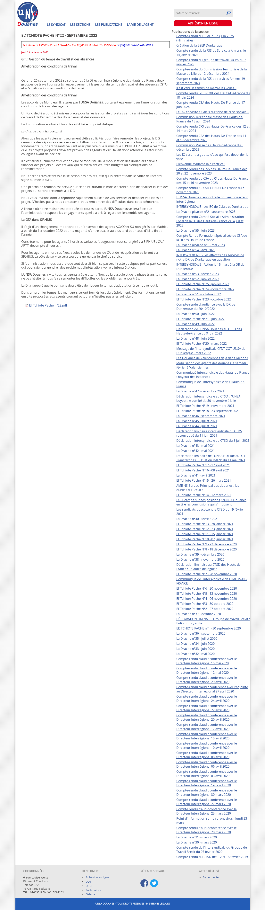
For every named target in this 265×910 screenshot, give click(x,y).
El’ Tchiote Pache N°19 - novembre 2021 (205, 406)
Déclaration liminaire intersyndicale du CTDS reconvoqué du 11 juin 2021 (209, 433)
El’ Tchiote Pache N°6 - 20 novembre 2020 (206, 588)
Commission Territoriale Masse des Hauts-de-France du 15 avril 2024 (209, 119)
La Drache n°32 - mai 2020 (195, 654)
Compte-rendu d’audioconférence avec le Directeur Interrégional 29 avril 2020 (206, 679)
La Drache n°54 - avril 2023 (195, 250)
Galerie (90, 894)
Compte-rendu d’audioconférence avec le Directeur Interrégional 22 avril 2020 (206, 708)
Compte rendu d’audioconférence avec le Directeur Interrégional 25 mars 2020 (206, 811)
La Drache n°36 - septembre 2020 (200, 633)
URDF (89, 886)
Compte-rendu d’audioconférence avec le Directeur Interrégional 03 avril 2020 (206, 773)
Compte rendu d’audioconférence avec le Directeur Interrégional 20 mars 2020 (206, 830)
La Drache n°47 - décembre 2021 (200, 391)
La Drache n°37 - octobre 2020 (198, 614)
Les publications (108, 24)
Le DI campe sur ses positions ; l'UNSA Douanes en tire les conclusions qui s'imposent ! (211, 502)
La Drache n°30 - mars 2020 (196, 842)
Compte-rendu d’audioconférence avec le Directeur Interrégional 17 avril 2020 (206, 726)
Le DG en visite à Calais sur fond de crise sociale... (212, 112)
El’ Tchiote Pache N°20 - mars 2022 (201, 343)
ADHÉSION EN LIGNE (203, 23)
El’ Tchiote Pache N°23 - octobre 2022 (203, 299)
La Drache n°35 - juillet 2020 (196, 638)
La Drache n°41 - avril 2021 (195, 475)
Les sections (80, 24)
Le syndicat (56, 24)
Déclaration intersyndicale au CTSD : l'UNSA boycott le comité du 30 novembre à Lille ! (208, 398)
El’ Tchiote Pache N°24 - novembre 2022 (205, 289)
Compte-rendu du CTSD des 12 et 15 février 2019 (212, 857)
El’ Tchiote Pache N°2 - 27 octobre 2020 (204, 609)
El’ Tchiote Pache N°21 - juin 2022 (200, 319)
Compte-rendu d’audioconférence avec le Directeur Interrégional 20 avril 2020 (206, 717)
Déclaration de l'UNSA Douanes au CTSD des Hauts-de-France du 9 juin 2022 (209, 331)
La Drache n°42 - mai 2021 (195, 451)
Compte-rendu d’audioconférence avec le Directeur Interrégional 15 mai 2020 (206, 661)
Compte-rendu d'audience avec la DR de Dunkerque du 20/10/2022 (205, 306)
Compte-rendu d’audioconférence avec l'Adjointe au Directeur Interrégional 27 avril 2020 (212, 689)
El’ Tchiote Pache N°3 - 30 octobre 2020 (204, 604)
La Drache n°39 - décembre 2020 (200, 554)
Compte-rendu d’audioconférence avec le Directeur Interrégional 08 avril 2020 (206, 755)
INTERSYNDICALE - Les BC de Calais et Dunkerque (212, 206)
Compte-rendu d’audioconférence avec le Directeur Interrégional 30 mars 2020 (206, 792)
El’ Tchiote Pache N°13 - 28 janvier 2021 (204, 524)
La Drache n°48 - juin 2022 (195, 338)
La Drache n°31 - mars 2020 (196, 837)
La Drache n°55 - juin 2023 (195, 230)
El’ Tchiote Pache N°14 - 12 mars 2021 (203, 495)
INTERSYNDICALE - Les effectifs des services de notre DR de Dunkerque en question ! (210, 257)
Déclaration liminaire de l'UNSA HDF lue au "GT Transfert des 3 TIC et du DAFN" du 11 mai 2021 (210, 458)
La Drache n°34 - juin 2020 (195, 643)
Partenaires (93, 890)
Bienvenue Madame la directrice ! (200, 164)
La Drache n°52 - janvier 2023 (197, 279)
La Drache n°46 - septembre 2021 (200, 416)
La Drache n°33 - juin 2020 (195, 649)
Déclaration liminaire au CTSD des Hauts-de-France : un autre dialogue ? (209, 566)
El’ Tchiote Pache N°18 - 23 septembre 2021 (208, 411)
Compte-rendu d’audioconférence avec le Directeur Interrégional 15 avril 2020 (206, 736)
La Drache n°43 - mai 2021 (195, 445)
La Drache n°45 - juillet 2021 (196, 421)
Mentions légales (158, 903)
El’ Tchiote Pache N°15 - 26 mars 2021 (203, 480)
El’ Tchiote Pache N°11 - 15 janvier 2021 (204, 534)
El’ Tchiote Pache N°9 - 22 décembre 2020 (206, 544)
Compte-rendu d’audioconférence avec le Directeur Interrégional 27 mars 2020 (206, 802)
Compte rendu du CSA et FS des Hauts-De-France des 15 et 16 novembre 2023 (212, 180)
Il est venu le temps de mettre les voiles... (206, 88)
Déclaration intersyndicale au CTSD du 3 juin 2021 (212, 440)
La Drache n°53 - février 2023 (197, 274)
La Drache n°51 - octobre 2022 (198, 294)
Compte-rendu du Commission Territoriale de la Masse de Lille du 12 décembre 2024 (211, 71)
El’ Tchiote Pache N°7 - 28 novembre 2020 (206, 574)
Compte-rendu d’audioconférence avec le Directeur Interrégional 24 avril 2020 (206, 698)
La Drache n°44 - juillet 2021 (196, 426)
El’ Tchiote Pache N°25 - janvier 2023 (202, 284)
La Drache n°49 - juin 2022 (195, 324)
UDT (88, 881)
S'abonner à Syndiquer (246, 10)
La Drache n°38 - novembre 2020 (200, 559)
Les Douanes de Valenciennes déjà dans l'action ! (212, 358)
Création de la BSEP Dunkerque (199, 45)
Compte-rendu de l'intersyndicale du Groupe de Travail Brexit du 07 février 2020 (211, 849)
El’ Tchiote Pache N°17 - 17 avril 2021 (203, 465)
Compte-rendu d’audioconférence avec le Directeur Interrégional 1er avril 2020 (206, 783)
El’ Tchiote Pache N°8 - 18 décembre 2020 (206, 549)
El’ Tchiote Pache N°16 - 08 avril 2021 (203, 470)
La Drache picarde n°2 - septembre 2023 (206, 212)
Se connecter (211, 877)
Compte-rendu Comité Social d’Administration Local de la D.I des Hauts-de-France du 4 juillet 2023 (210, 221)
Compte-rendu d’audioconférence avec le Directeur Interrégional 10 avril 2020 (206, 745)
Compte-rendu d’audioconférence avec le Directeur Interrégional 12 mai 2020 (206, 670)
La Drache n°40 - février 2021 (197, 519)
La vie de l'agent (140, 24)
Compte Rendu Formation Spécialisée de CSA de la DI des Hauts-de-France (211, 237)
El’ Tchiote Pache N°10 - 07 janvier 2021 (204, 539)
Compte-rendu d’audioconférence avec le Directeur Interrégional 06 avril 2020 (206, 764)
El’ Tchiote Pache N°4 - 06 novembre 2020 (206, 598)
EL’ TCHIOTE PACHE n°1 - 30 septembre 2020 (208, 628)
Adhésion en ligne (97, 877)
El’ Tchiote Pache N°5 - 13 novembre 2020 (206, 593)
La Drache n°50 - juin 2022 (195, 314)
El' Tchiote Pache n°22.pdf (48, 305)
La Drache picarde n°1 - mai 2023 (200, 245)
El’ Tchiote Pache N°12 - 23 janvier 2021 (204, 529)
